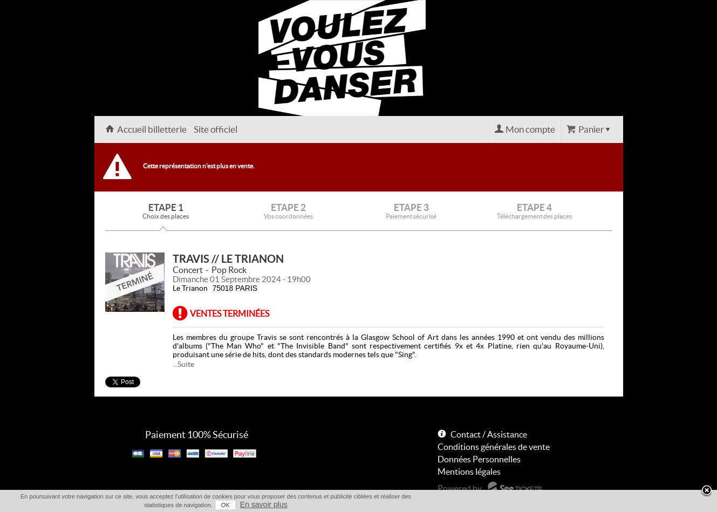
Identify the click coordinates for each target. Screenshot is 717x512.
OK (225, 505)
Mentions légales (469, 471)
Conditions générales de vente (494, 447)
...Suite (183, 364)
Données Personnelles (479, 459)
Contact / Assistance (488, 434)
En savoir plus (264, 504)
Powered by (460, 488)
